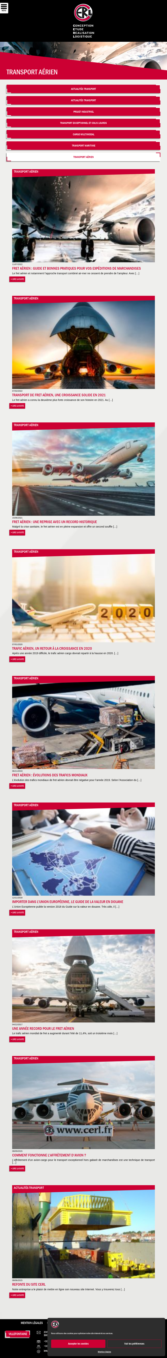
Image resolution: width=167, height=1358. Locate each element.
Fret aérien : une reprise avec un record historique (54, 522)
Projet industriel (83, 111)
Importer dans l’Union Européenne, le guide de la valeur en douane (67, 902)
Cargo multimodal (83, 134)
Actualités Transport (83, 88)
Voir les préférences (134, 1343)
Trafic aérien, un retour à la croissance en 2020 (52, 648)
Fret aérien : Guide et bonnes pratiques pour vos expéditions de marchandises (76, 268)
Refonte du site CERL (29, 1284)
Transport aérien (83, 156)
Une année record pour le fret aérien (43, 1028)
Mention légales (104, 1351)
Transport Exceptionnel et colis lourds (83, 122)
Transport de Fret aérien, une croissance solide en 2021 (59, 395)
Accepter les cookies (78, 1343)
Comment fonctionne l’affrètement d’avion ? (49, 1155)
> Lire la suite (17, 279)
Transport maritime (83, 145)
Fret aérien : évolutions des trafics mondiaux (49, 775)
